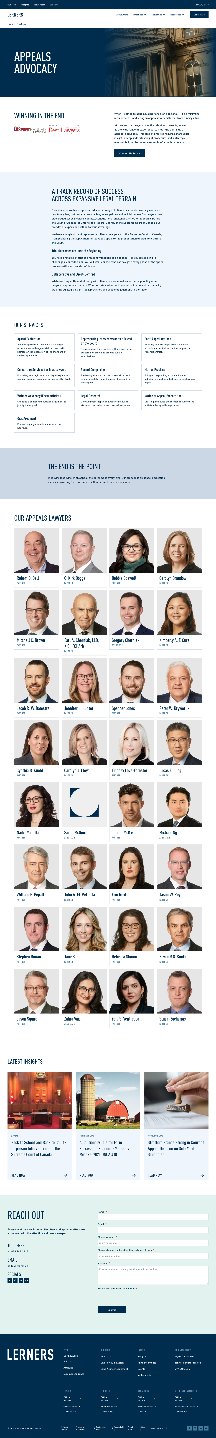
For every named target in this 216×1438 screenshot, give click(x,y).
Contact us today (103, 482)
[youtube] (26, 1280)
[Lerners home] (15, 15)
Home (10, 23)
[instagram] (15, 1280)
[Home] (30, 1354)
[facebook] (10, 1280)
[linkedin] (21, 1280)
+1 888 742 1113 (18, 1251)
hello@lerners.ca (18, 1266)
